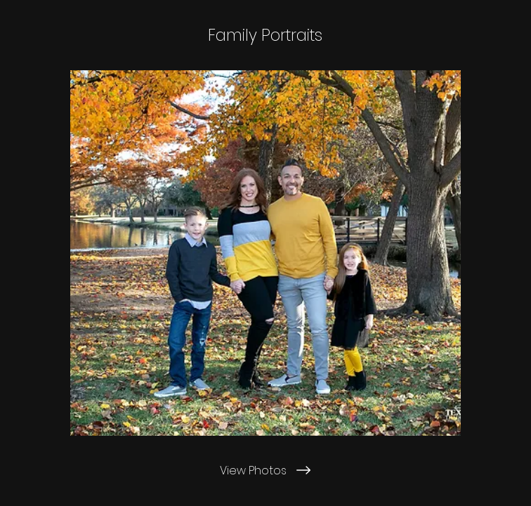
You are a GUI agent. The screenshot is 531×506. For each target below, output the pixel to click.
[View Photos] (265, 470)
